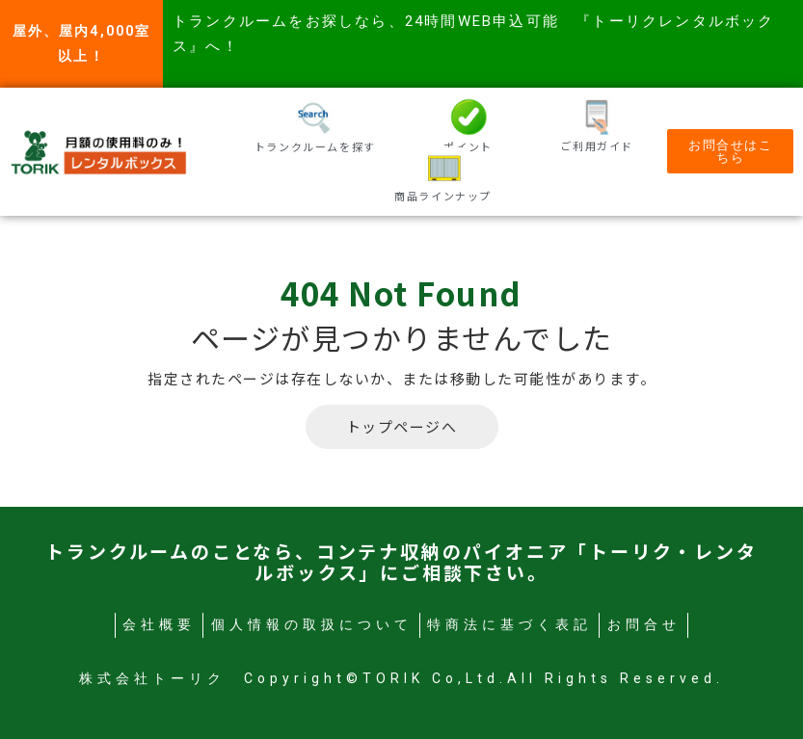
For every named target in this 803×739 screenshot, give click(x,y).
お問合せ (644, 624)
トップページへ (402, 426)
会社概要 (159, 624)
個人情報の (312, 624)
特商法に (509, 624)
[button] (730, 151)
